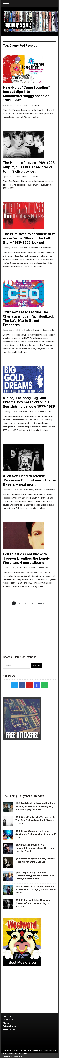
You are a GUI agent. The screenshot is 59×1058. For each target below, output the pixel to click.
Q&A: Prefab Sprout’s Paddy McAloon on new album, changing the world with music (35, 889)
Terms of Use (9, 1029)
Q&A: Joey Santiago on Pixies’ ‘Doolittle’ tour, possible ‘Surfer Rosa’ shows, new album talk (35, 875)
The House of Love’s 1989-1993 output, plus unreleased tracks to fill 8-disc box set (29, 167)
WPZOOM (18, 1056)
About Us (7, 1016)
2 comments (33, 176)
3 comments (49, 490)
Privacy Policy (9, 1026)
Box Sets (23, 105)
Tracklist (34, 248)
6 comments (45, 411)
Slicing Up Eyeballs (29, 1050)
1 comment (34, 105)
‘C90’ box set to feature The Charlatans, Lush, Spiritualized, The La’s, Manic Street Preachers (28, 318)
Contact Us (8, 1020)
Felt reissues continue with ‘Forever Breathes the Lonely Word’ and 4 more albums (26, 558)
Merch (6, 1023)
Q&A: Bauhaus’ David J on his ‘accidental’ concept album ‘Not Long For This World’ (34, 848)
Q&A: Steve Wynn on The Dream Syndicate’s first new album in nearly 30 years (35, 834)
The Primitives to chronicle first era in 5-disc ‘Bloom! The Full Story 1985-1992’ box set (29, 238)
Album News (27, 490)
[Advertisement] (29, 627)
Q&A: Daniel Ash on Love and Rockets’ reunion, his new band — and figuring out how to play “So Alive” (35, 806)
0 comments (48, 330)
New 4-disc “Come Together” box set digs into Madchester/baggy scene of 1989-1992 (26, 93)
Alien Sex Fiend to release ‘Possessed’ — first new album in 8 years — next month (29, 480)
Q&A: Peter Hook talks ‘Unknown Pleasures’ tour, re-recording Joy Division (33, 903)
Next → (41, 603)
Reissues (23, 568)
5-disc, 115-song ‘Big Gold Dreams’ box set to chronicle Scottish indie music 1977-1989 (29, 402)
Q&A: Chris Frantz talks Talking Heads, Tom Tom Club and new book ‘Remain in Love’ (35, 820)
